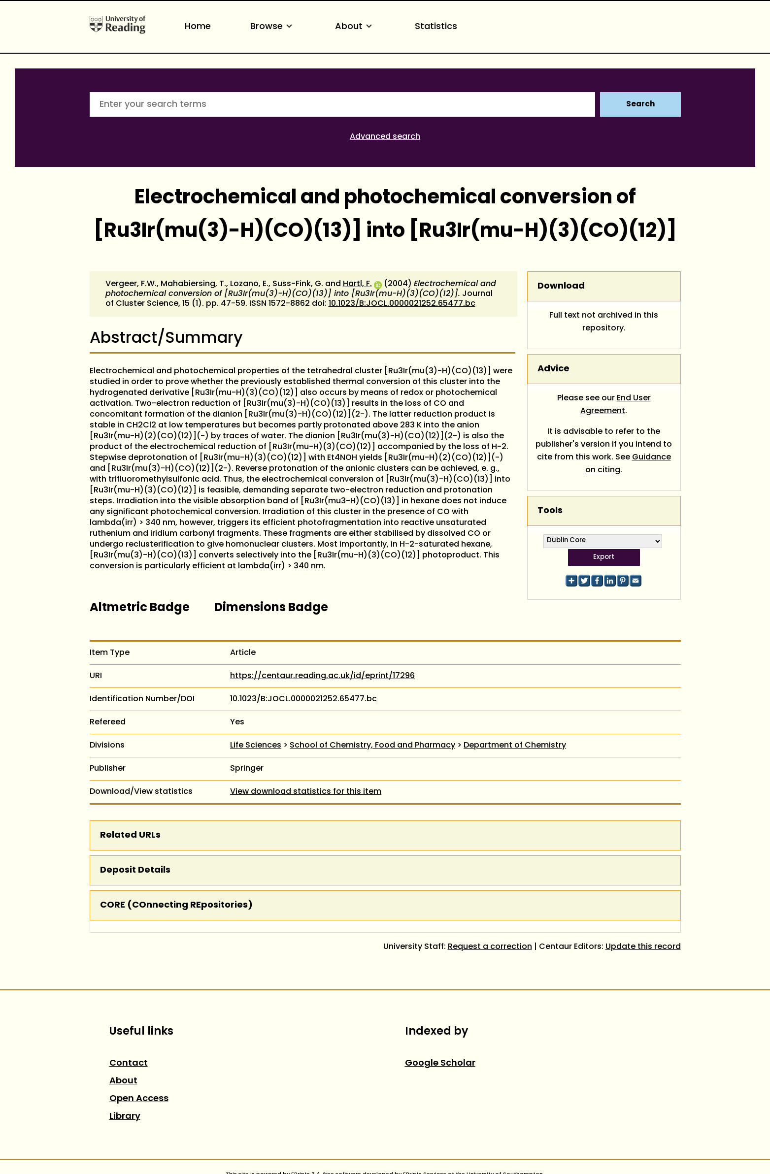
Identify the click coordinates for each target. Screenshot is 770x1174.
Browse (273, 27)
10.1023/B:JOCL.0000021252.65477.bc (402, 303)
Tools (550, 511)
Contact (128, 1063)
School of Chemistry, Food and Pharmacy (372, 745)
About (355, 27)
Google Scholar (440, 1063)
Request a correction (490, 947)
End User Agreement (615, 405)
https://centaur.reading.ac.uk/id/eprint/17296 (322, 676)
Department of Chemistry (515, 745)
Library (124, 1116)
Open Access (138, 1099)
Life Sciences (255, 745)
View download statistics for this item (305, 791)
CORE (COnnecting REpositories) (176, 905)
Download (561, 286)
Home (198, 27)
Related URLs (130, 835)
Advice (553, 369)
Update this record (643, 947)
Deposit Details (135, 870)
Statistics (436, 27)
